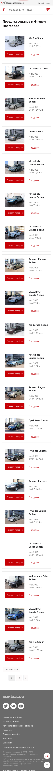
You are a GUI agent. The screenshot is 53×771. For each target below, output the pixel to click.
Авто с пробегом (11, 721)
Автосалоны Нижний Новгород (18, 725)
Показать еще (11, 669)
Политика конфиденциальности (18, 746)
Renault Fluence (38, 481)
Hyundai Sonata (37, 450)
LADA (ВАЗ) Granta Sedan (36, 228)
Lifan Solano (36, 131)
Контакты (7, 738)
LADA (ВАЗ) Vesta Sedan (36, 545)
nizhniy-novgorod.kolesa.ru (21, 761)
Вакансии (7, 742)
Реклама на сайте (11, 734)
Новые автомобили (12, 717)
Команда (7, 729)
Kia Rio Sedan (36, 38)
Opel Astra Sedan (38, 420)
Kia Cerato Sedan (38, 324)
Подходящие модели (20, 9)
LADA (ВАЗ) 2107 (38, 68)
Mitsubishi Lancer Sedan (36, 163)
